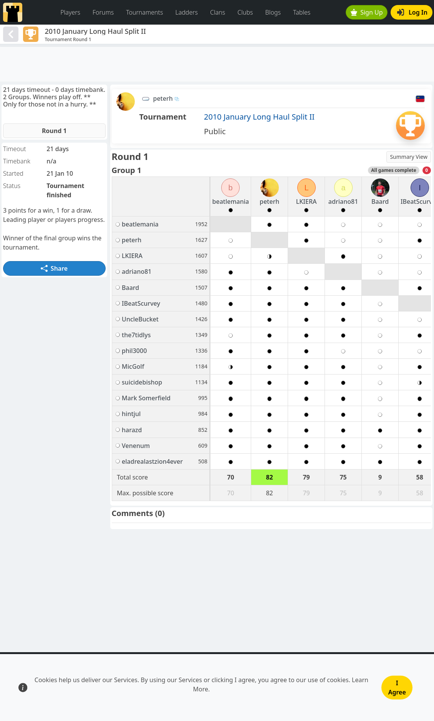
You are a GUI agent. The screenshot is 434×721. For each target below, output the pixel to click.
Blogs (273, 12)
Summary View (408, 156)
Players (70, 12)
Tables (301, 12)
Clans (217, 12)
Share (54, 268)
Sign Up (367, 12)
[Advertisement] (217, 64)
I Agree (397, 687)
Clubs (245, 12)
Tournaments (144, 12)
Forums (103, 12)
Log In (412, 12)
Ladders (186, 12)
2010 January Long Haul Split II (259, 117)
